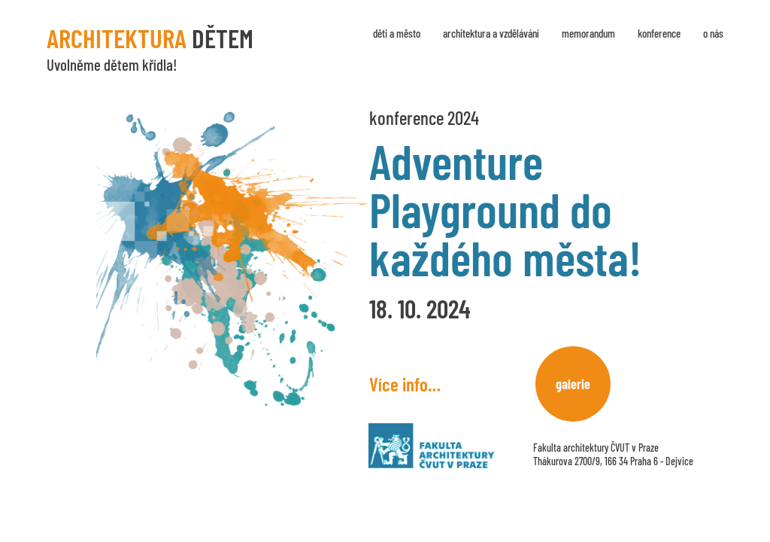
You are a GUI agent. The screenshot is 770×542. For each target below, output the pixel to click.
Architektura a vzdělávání (491, 33)
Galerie (573, 384)
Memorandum (588, 33)
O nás (713, 33)
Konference (659, 33)
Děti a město (396, 33)
